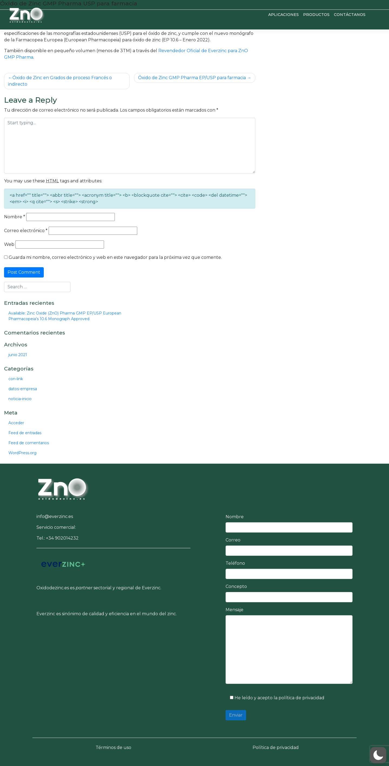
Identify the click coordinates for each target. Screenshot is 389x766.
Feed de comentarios (28, 442)
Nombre (14, 216)
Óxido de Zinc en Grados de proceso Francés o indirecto (60, 81)
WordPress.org (22, 452)
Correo (233, 540)
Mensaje (234, 609)
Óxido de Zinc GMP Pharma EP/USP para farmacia (192, 77)
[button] (63, 488)
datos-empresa (22, 388)
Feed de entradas (24, 432)
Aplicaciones (283, 14)
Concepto (236, 586)
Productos (316, 14)
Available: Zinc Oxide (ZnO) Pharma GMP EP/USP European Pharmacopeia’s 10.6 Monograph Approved (64, 316)
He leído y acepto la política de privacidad (275, 697)
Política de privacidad (276, 747)
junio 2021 (17, 354)
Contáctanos (349, 14)
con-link (15, 378)
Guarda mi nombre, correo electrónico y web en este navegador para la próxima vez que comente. (115, 257)
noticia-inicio (20, 398)
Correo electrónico (26, 230)
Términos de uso (113, 747)
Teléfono (235, 563)
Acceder (16, 422)
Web (9, 244)
